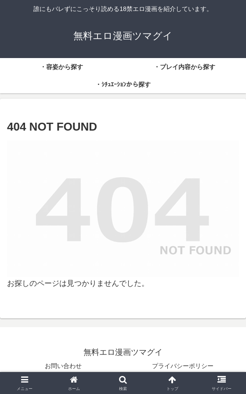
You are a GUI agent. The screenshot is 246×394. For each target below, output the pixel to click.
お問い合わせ (63, 365)
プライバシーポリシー (182, 365)
